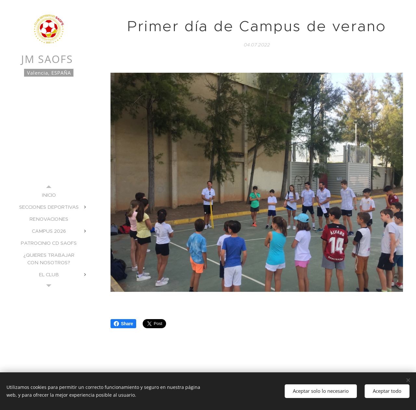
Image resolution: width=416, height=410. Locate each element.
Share (123, 323)
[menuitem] (49, 195)
